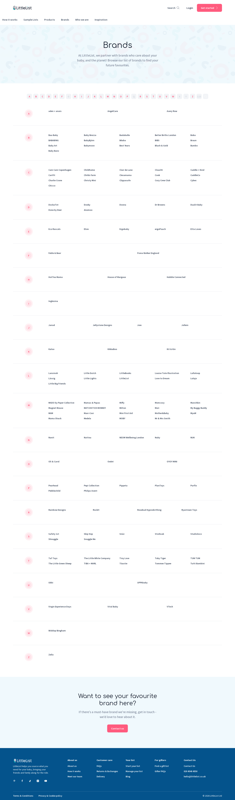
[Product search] (173, 8)
